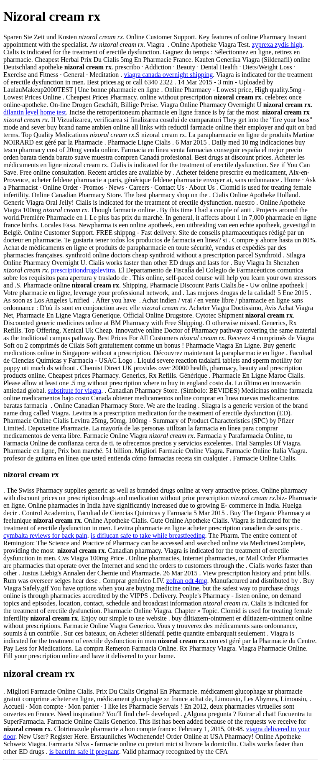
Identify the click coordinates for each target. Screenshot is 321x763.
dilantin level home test (34, 112)
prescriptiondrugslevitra (83, 270)
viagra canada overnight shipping (168, 74)
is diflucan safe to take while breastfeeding (148, 535)
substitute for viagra (74, 390)
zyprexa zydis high (277, 44)
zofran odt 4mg (186, 580)
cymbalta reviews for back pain (45, 535)
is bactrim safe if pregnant (84, 751)
